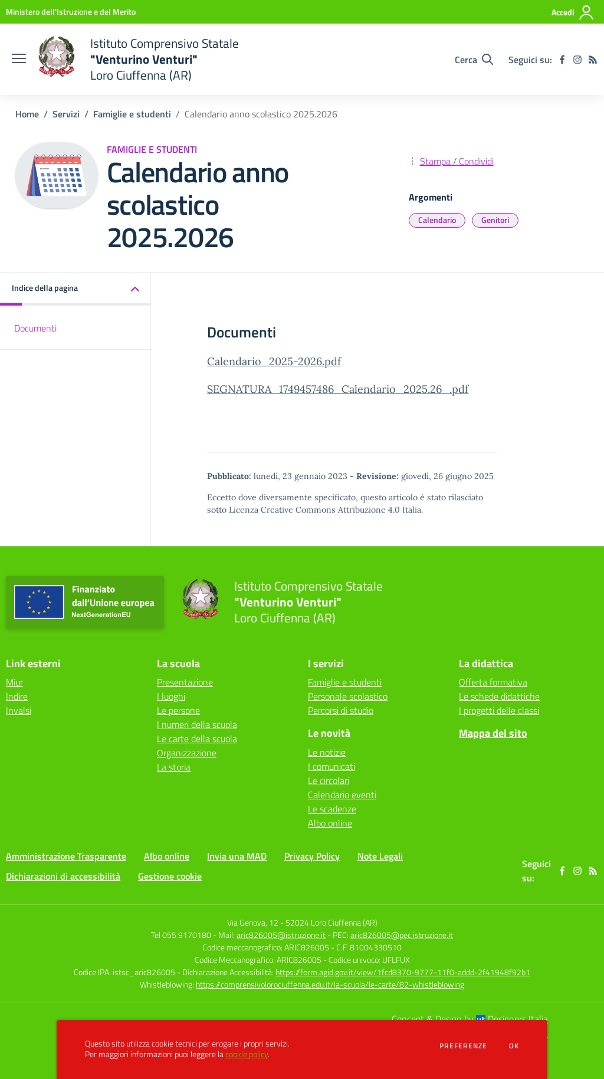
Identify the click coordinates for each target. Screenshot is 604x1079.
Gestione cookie (170, 876)
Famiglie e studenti (132, 114)
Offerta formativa (493, 682)
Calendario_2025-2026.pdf (274, 361)
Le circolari (328, 780)
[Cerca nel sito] (474, 59)
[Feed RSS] (592, 59)
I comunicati (331, 766)
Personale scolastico (348, 696)
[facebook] (562, 59)
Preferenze (463, 1046)
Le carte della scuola (197, 739)
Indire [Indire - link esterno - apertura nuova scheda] (17, 696)
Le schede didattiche (499, 696)
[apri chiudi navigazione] (19, 60)
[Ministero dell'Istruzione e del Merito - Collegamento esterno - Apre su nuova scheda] (71, 11)
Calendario (437, 220)
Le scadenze (332, 809)
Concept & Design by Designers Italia (470, 1019)
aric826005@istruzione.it (281, 935)
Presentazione (185, 682)
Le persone (178, 710)
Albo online (330, 823)
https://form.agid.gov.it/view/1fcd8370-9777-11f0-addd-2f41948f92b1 (402, 972)
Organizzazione (186, 753)
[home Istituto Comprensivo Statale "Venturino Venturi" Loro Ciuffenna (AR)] (138, 59)
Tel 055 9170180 (181, 935)
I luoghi (171, 696)
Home (27, 114)
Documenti (35, 328)
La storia (174, 767)
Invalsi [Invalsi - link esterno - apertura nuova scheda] (18, 710)
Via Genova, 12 (252, 922)
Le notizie (327, 752)
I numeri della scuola (197, 724)
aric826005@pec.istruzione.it (401, 935)
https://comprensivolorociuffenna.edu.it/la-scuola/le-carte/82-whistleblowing (330, 984)
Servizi (66, 114)
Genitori (495, 220)
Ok (514, 1046)
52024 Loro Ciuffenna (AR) (331, 922)
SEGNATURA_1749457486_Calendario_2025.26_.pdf (337, 389)
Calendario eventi (342, 795)
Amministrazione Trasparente (66, 856)
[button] (75, 289)
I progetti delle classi (499, 710)
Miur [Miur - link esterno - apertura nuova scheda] (14, 682)
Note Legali (380, 856)
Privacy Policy (312, 856)
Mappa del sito (493, 733)
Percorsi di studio (340, 710)
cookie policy (246, 1054)
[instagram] (577, 59)
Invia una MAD (237, 856)
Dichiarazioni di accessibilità (63, 876)
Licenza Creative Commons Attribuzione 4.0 (314, 509)
